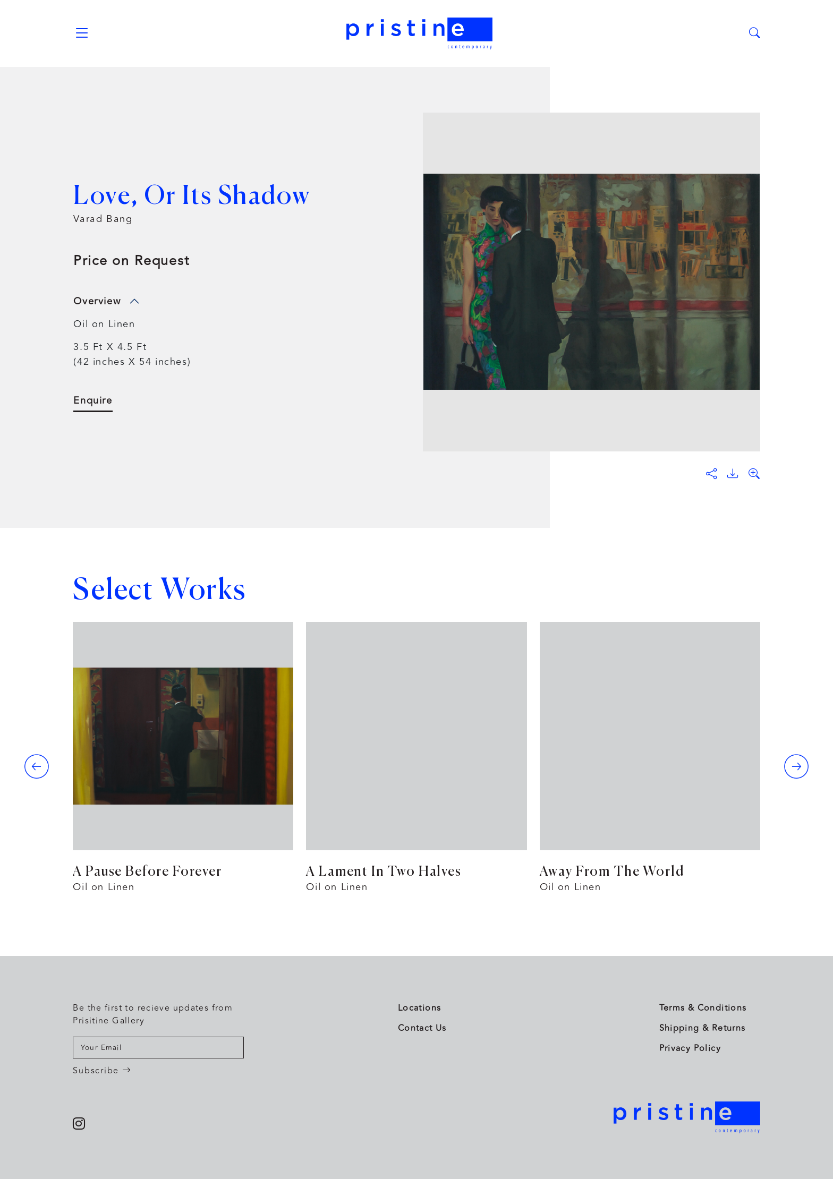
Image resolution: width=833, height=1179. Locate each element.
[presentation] (36, 766)
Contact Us (422, 1028)
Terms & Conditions (703, 1008)
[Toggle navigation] (81, 33)
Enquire (92, 401)
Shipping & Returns (702, 1028)
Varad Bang (102, 218)
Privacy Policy (690, 1048)
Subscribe (102, 1070)
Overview (97, 301)
